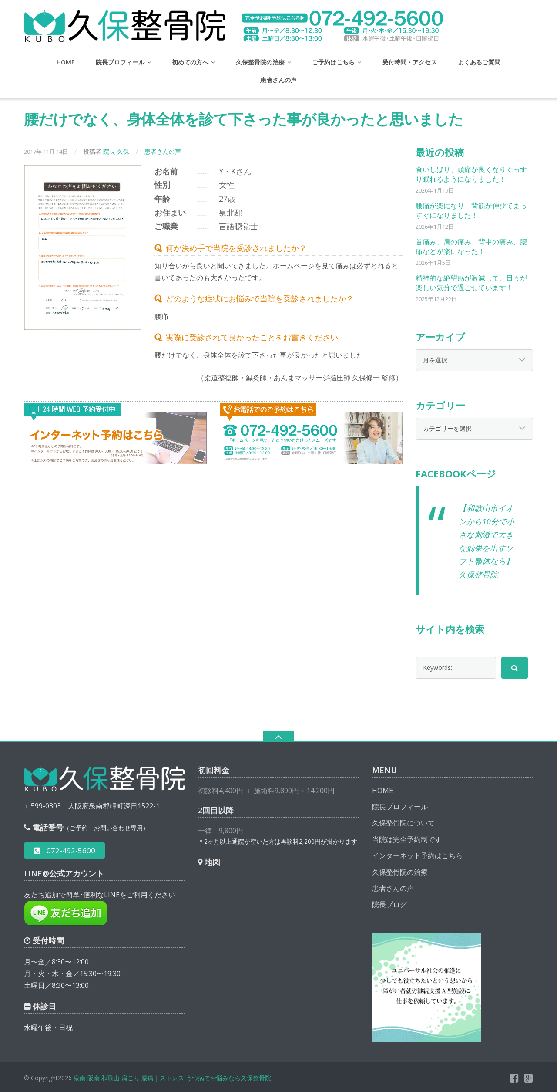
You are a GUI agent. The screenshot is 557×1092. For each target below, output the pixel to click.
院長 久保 (116, 151)
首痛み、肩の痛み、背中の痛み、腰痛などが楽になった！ (471, 246)
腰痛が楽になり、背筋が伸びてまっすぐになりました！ (471, 210)
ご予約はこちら (333, 62)
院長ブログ (389, 904)
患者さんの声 (278, 80)
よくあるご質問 (479, 62)
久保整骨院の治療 (260, 62)
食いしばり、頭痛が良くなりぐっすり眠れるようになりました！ (471, 174)
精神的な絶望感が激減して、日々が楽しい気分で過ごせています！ (471, 282)
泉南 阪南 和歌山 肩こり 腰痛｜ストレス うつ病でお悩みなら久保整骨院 (172, 1078)
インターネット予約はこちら (417, 855)
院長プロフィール (120, 62)
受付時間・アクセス (409, 62)
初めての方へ (190, 62)
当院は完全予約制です (407, 839)
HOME (66, 62)
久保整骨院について (403, 823)
